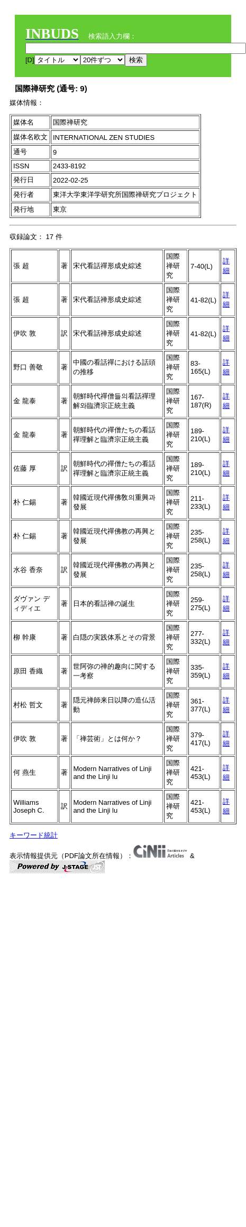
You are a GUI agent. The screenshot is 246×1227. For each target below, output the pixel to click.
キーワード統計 (34, 835)
